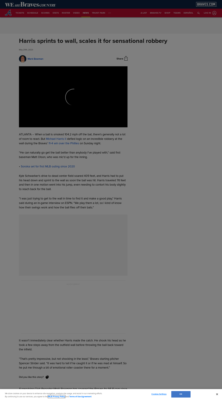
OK (180, 394)
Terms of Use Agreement (80, 396)
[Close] (217, 394)
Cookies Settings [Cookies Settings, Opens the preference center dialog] (158, 394)
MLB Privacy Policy (56, 396)
